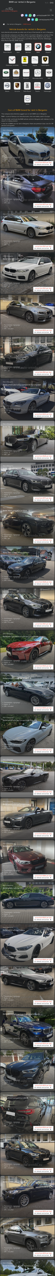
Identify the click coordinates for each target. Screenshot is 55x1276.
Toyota (37, 91)
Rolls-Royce (27, 91)
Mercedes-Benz (38, 78)
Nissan (7, 91)
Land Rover (6, 78)
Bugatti (48, 52)
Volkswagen (47, 91)
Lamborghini (45, 65)
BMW (38, 52)
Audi (18, 52)
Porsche (17, 91)
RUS (46, 3)
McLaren (26, 78)
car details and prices (43, 163)
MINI (49, 78)
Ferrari (25, 65)
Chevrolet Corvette (12, 65)
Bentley (28, 52)
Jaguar (34, 65)
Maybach (16, 78)
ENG (51, 3)
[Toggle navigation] (50, 10)
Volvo (27, 104)
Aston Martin (7, 52)
